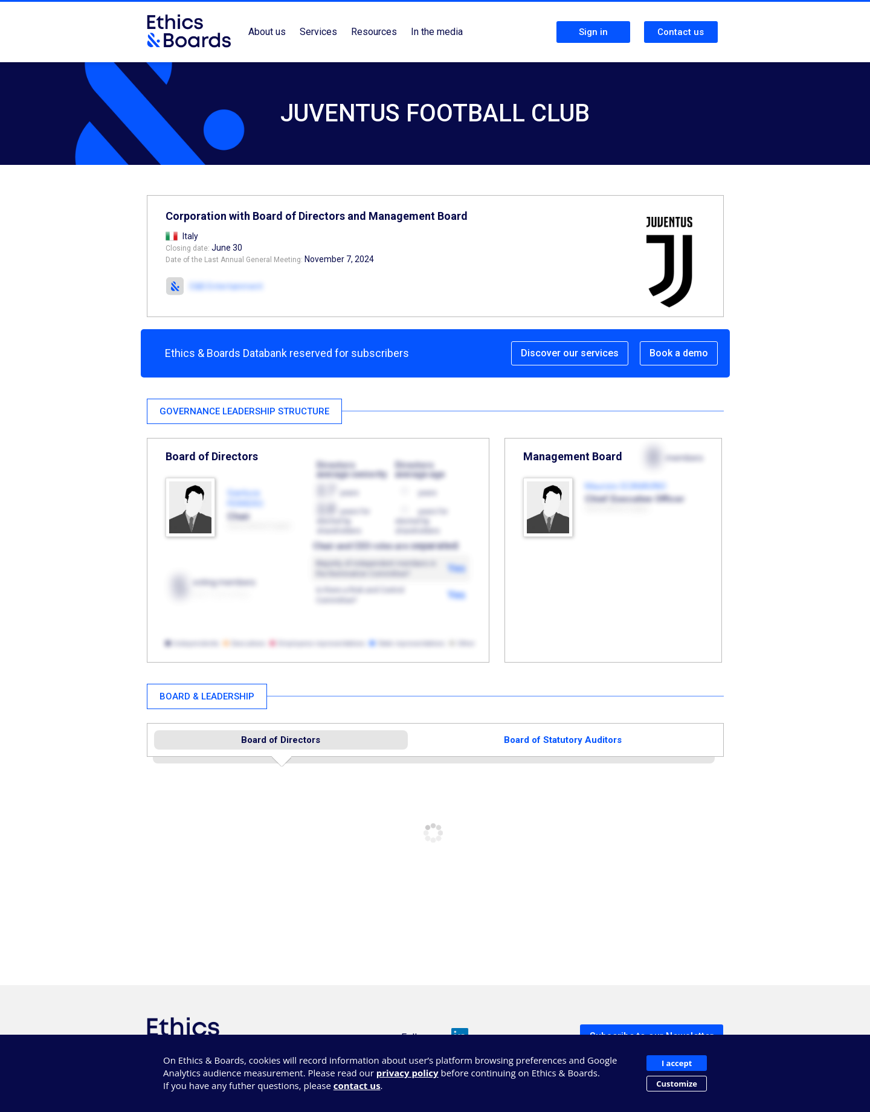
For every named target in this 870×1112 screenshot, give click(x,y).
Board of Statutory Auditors (563, 739)
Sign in (593, 32)
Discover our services (570, 353)
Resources (374, 31)
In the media (437, 31)
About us (267, 31)
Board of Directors (280, 739)
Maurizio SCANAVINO (625, 486)
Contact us (680, 32)
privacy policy (407, 1073)
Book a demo (678, 353)
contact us (357, 1085)
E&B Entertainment (226, 286)
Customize (676, 1083)
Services (318, 31)
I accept (677, 1063)
